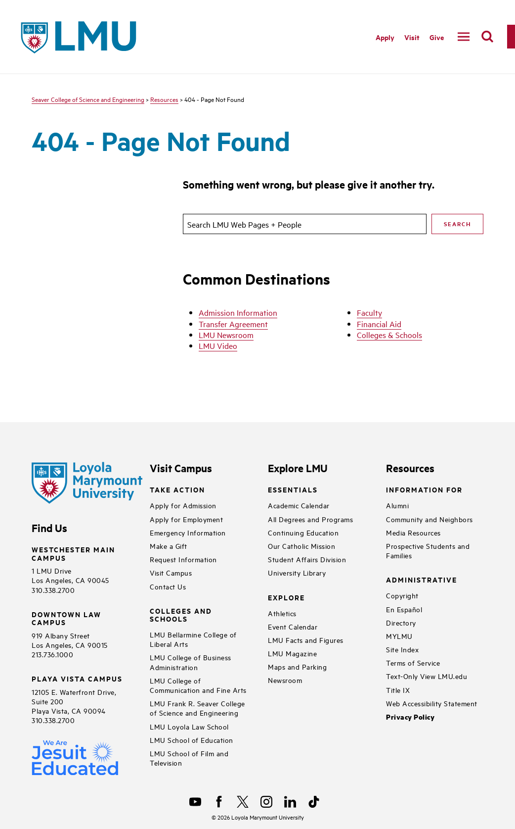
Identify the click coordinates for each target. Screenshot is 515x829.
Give (436, 37)
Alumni (397, 505)
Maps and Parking (297, 666)
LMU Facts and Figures (305, 639)
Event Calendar (292, 626)
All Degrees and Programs (310, 519)
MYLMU (399, 635)
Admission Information (238, 312)
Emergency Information (188, 532)
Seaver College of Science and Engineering (88, 99)
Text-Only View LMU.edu (426, 676)
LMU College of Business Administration (190, 661)
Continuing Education (303, 532)
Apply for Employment (186, 519)
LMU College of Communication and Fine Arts (198, 685)
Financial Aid (379, 323)
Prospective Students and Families (428, 550)
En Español (404, 609)
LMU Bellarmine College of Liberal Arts (193, 639)
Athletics (282, 613)
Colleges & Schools (389, 334)
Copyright (402, 595)
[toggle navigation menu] (463, 37)
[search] (487, 37)
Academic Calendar (299, 505)
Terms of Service (413, 662)
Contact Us (168, 586)
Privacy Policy (410, 717)
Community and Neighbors (429, 519)
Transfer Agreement (233, 323)
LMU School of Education (191, 739)
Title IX (398, 689)
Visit (412, 37)
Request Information (183, 559)
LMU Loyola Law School (189, 726)
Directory (401, 622)
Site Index (402, 649)
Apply (385, 37)
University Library (297, 572)
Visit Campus (171, 572)
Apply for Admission (183, 505)
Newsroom (285, 679)
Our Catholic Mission (301, 545)
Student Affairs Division (307, 559)
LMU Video (218, 345)
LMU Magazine (292, 653)
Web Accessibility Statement (431, 703)
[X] (243, 802)
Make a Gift (168, 545)
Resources (164, 99)
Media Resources (413, 532)
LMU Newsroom (226, 334)
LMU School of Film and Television (189, 757)
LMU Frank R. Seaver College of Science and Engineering (197, 707)
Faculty (369, 312)
